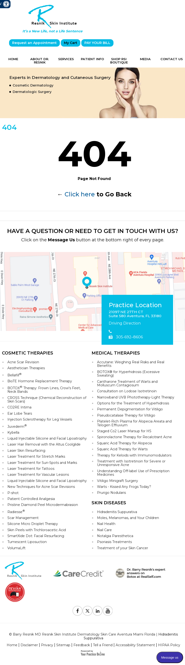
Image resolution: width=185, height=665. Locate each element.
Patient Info (92, 59)
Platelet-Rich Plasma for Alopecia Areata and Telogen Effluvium (134, 423)
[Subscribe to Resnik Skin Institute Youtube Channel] (108, 611)
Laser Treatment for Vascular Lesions (38, 474)
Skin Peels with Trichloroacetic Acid (36, 530)
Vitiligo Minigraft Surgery (117, 481)
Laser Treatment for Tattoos (30, 468)
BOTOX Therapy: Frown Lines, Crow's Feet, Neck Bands (44, 389)
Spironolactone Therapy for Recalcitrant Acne (134, 437)
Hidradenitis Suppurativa (117, 512)
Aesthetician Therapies (26, 368)
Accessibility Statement (135, 645)
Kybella (13, 432)
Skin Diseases (109, 502)
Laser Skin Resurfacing (26, 450)
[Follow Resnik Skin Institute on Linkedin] (97, 611)
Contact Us (171, 59)
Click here (80, 194)
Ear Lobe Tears (19, 413)
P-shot (13, 493)
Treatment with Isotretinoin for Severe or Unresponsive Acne (131, 463)
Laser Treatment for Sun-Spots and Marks (42, 463)
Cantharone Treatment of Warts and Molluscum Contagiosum (127, 383)
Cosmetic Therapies (27, 353)
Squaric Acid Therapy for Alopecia (124, 443)
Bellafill (14, 374)
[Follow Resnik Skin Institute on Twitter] (87, 611)
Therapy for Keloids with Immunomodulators (134, 455)
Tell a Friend (103, 645)
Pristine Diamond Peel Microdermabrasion (42, 505)
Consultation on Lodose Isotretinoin (127, 391)
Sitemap (63, 645)
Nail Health (106, 524)
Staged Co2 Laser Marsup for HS (124, 431)
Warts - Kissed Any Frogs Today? (124, 487)
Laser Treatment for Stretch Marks (36, 456)
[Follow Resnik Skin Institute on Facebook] (77, 611)
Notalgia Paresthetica (115, 536)
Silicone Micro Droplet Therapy (32, 524)
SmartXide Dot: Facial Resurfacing (35, 536)
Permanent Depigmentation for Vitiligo (130, 409)
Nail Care (104, 530)
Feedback (81, 645)
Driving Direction (125, 323)
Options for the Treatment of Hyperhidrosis (133, 403)
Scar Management (23, 518)
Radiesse (16, 511)
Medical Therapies (116, 353)
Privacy (47, 645)
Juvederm (17, 426)
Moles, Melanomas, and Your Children (128, 518)
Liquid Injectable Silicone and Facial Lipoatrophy (47, 438)
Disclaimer (29, 645)
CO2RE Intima (19, 407)
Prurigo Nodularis (111, 492)
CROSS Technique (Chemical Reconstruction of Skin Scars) (46, 399)
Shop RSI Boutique (119, 60)
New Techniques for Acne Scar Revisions (41, 487)
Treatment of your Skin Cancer (122, 548)
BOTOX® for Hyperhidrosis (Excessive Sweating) (128, 374)
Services (66, 59)
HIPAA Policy (169, 645)
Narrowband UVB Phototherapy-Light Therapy (135, 397)
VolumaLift (16, 548)
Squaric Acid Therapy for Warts (122, 449)
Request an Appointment (34, 43)
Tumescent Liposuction (27, 542)
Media (145, 59)
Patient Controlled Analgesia (31, 499)
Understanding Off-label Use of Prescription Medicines (133, 473)
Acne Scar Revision (23, 362)
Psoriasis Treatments (114, 542)
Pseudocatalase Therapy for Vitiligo (126, 415)
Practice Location (135, 305)
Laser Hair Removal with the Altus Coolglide (44, 444)
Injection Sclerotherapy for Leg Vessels (39, 419)
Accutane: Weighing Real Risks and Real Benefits (130, 364)
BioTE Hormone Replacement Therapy (39, 381)
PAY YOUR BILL (97, 43)
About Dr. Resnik (39, 60)
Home (13, 59)
